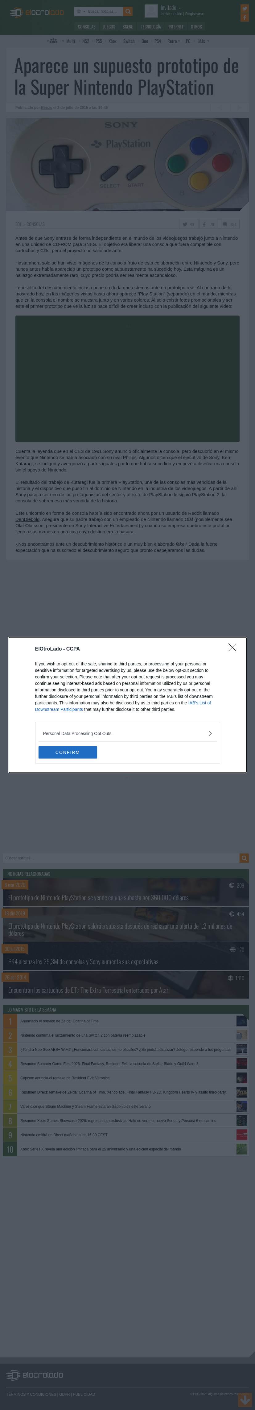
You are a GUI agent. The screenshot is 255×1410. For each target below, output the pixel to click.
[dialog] (127, 705)
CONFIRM (68, 752)
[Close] (234, 649)
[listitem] (127, 733)
